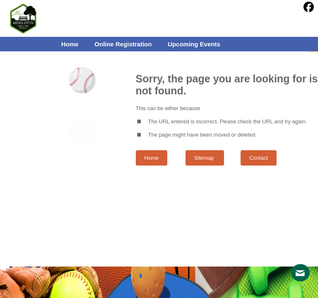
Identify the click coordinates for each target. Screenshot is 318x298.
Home (152, 158)
